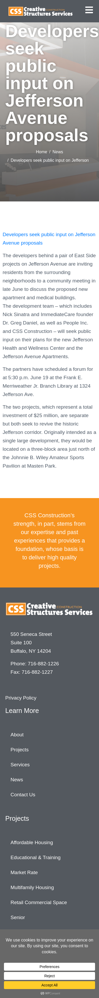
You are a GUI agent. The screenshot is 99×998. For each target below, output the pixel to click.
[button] (89, 9)
